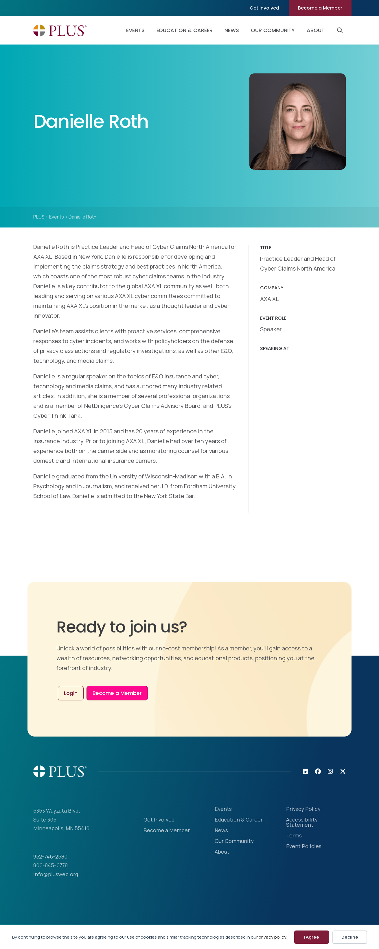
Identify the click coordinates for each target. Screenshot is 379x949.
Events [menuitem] (135, 30)
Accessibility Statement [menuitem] (302, 822)
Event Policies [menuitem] (303, 846)
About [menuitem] (316, 30)
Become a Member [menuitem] (320, 8)
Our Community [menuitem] (273, 30)
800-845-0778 (50, 865)
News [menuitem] (232, 30)
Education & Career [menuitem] (185, 30)
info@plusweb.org (55, 874)
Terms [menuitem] (294, 836)
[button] (341, 30)
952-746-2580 (50, 856)
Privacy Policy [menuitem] (303, 809)
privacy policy (272, 937)
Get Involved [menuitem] (264, 8)
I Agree (311, 937)
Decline (349, 937)
